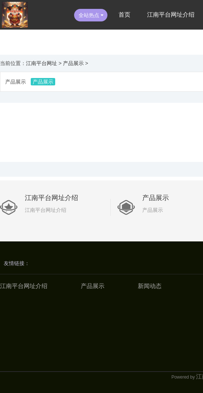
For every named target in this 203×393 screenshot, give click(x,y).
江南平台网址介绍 (170, 14)
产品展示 (73, 63)
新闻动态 (150, 286)
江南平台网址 (41, 63)
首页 (124, 14)
